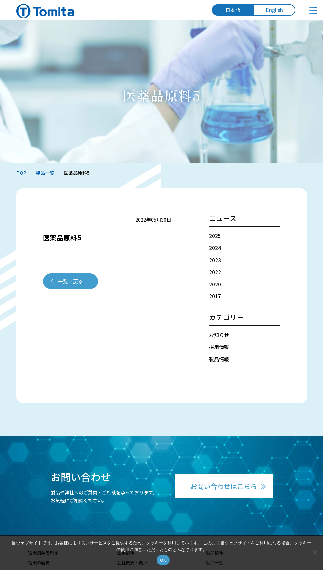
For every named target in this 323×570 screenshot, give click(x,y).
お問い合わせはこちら (223, 486)
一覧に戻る (70, 281)
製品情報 (219, 359)
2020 (215, 284)
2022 (215, 272)
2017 (215, 296)
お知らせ (219, 334)
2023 (215, 260)
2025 (215, 235)
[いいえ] (314, 552)
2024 (215, 247)
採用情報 (219, 346)
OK (163, 560)
